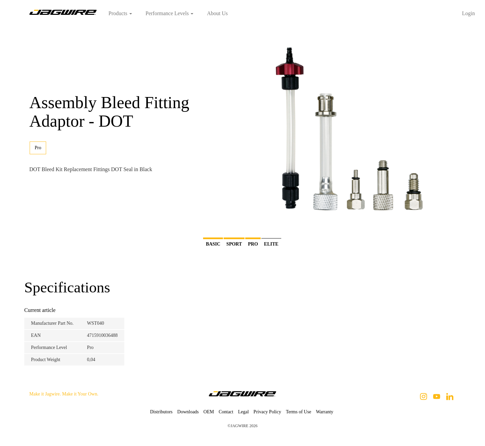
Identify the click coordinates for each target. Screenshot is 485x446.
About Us (217, 13)
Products (120, 13)
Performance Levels (169, 13)
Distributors (161, 411)
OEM (208, 411)
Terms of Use (298, 411)
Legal (243, 411)
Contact (226, 411)
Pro (38, 147)
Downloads (188, 411)
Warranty (324, 411)
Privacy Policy (267, 411)
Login (468, 13)
